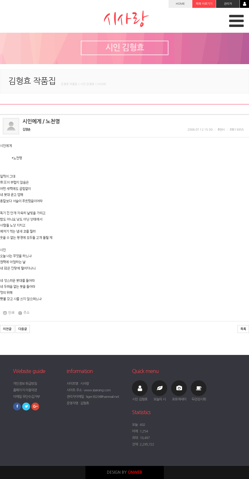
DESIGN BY (124, 472)
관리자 (228, 3)
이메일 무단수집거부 (26, 396)
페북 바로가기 (204, 3)
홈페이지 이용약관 (25, 390)
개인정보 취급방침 (25, 383)
